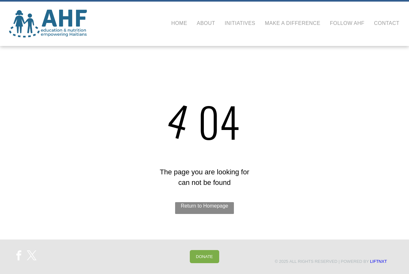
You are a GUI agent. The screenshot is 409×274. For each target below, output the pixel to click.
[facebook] (18, 256)
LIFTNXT (378, 261)
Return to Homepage (204, 206)
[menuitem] (174, 23)
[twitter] (32, 256)
